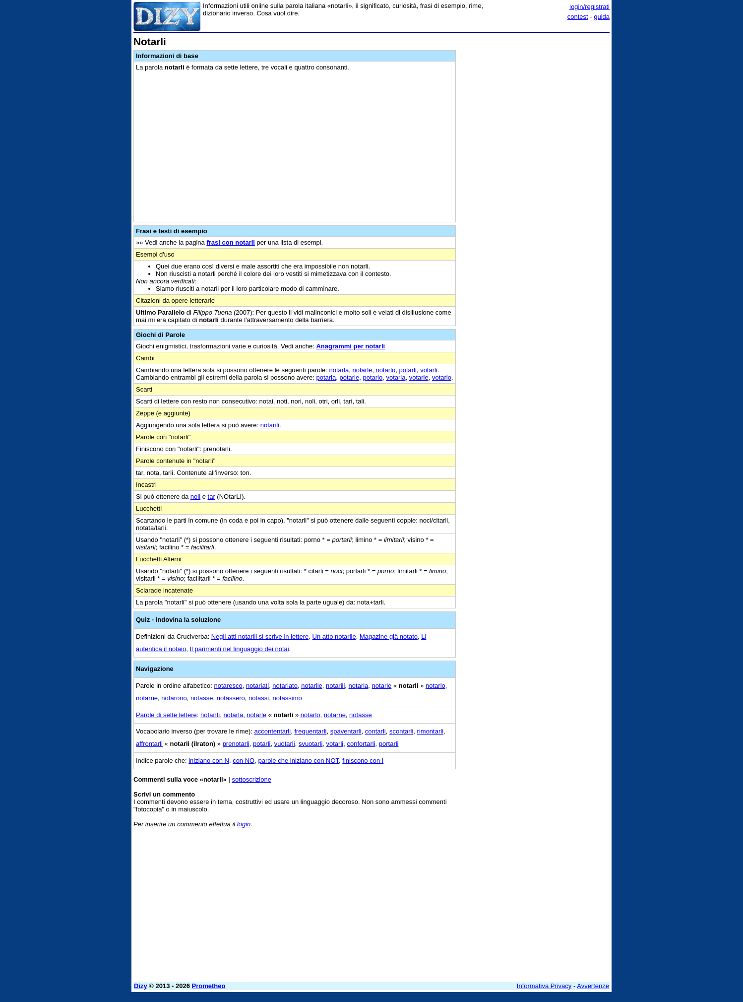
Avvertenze (593, 986)
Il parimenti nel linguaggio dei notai (239, 649)
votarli (428, 370)
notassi (258, 698)
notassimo (287, 698)
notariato (285, 685)
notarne (147, 698)
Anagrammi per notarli (350, 346)
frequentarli (310, 731)
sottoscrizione (251, 779)
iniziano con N (208, 760)
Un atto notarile (334, 636)
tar (211, 496)
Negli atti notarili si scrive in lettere (260, 636)
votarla (395, 377)
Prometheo (209, 986)
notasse (201, 698)
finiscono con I (362, 760)
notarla (339, 370)
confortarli (361, 743)
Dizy (140, 986)
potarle (349, 377)
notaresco (228, 685)
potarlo (372, 377)
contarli (375, 731)
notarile (311, 685)
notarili (269, 425)
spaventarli (346, 731)
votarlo (441, 377)
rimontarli (430, 731)
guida (602, 16)
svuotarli (310, 743)
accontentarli (272, 731)
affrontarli (149, 743)
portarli (389, 743)
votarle (419, 377)
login (243, 824)
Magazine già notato (389, 636)
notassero (231, 698)
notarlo (386, 370)
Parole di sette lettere (166, 715)
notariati (257, 685)
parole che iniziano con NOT (298, 760)
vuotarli (284, 743)
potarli (407, 370)
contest (577, 16)
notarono (173, 698)
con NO (243, 760)
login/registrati (589, 6)
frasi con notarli (230, 242)
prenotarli (236, 743)
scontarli (401, 731)
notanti (210, 715)
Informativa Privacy (544, 986)
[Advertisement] (535, 185)
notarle (362, 370)
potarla (326, 377)
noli (195, 496)
